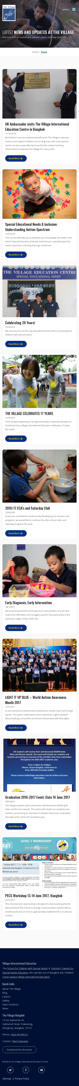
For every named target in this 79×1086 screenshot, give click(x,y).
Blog (4, 992)
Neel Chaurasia (20, 1041)
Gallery (5, 1000)
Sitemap (6, 1078)
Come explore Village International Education (26, 976)
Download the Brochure (19, 1049)
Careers (6, 996)
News (44, 52)
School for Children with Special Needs (27, 968)
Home (35, 52)
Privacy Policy (22, 1078)
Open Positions (10, 1004)
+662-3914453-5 (19, 1034)
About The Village (11, 988)
